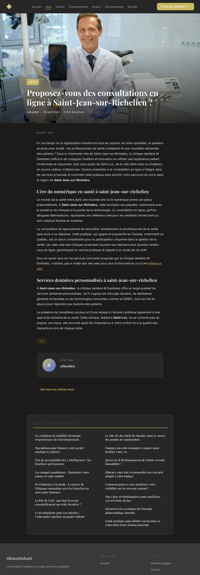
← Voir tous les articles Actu (55, 389)
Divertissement (78, 6)
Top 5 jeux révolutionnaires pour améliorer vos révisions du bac (132, 498)
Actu (48, 6)
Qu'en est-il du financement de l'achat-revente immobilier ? (135, 462)
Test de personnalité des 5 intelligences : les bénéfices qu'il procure (63, 462)
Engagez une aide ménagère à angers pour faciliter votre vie (132, 450)
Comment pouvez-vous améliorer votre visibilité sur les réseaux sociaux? (130, 486)
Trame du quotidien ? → (175, 6)
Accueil (36, 6)
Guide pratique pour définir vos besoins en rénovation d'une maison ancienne (132, 523)
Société (132, 6)
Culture (60, 6)
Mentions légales (161, 563)
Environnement (114, 6)
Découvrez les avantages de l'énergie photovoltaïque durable (128, 510)
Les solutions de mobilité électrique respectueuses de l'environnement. (58, 437)
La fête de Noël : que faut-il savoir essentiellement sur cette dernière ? (58, 502)
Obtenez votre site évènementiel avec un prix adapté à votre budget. (134, 474)
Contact (155, 569)
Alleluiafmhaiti (19, 558)
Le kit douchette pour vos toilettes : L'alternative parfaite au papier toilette (60, 514)
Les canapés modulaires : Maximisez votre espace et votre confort (62, 474)
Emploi (96, 6)
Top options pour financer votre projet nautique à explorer (59, 450)
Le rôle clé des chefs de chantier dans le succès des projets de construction (135, 437)
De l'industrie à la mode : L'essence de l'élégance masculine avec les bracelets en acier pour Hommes (62, 488)
